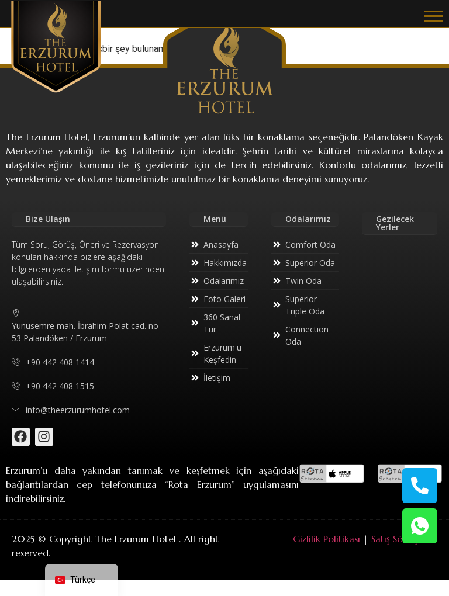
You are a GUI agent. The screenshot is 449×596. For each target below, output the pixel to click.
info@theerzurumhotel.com (71, 410)
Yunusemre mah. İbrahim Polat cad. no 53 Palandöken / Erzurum (85, 325)
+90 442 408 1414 (53, 362)
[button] (433, 15)
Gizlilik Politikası (326, 539)
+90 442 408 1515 (53, 386)
